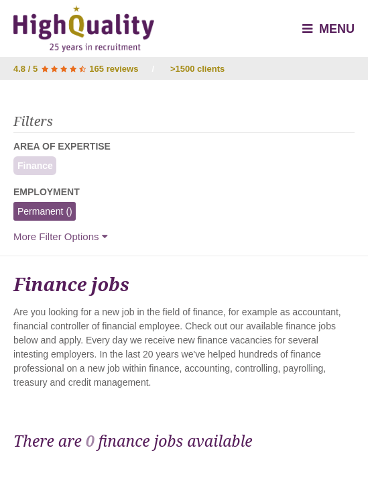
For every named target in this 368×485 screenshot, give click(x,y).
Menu (328, 29)
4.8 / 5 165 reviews (75, 69)
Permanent (42, 211)
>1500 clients (197, 69)
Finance (33, 165)
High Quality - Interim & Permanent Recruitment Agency (83, 28)
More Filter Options (60, 236)
